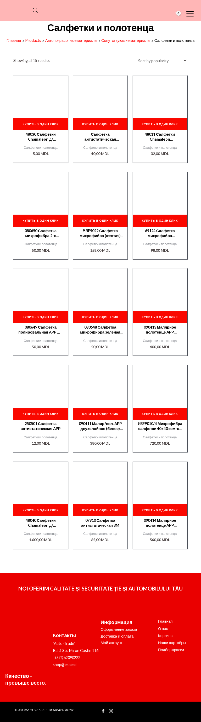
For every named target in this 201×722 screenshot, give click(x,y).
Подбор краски (171, 649)
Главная (165, 621)
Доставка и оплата (117, 636)
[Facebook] (103, 711)
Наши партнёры (172, 642)
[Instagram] (111, 711)
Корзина (165, 635)
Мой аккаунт (112, 643)
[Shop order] (161, 60)
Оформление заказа (119, 629)
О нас (163, 628)
